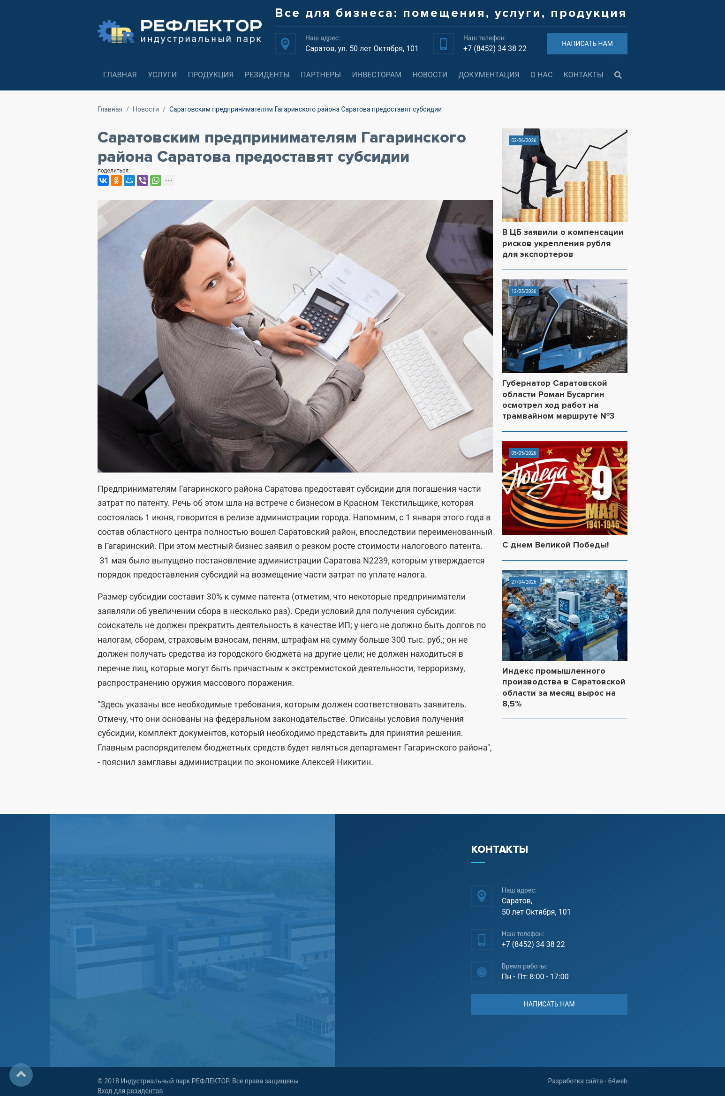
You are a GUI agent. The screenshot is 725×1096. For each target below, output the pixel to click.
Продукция (211, 74)
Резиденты (267, 74)
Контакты (584, 74)
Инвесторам (376, 74)
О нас (541, 74)
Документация (489, 74)
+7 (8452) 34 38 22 (495, 48)
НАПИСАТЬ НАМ (587, 43)
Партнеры (321, 74)
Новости (430, 74)
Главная (120, 74)
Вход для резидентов (130, 1091)
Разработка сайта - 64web (587, 1081)
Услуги (162, 74)
